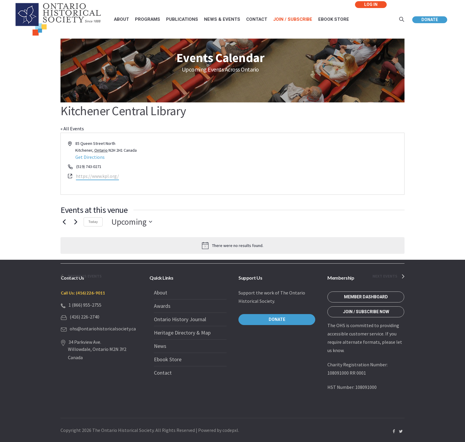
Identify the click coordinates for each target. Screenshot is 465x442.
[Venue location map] (318, 163)
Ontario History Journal (180, 319)
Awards (162, 305)
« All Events (72, 129)
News (160, 346)
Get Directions (90, 157)
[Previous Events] (64, 221)
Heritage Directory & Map (182, 332)
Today (93, 221)
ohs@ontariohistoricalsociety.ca (103, 329)
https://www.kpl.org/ (97, 176)
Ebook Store (167, 359)
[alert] (232, 245)
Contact (163, 372)
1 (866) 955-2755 (85, 305)
